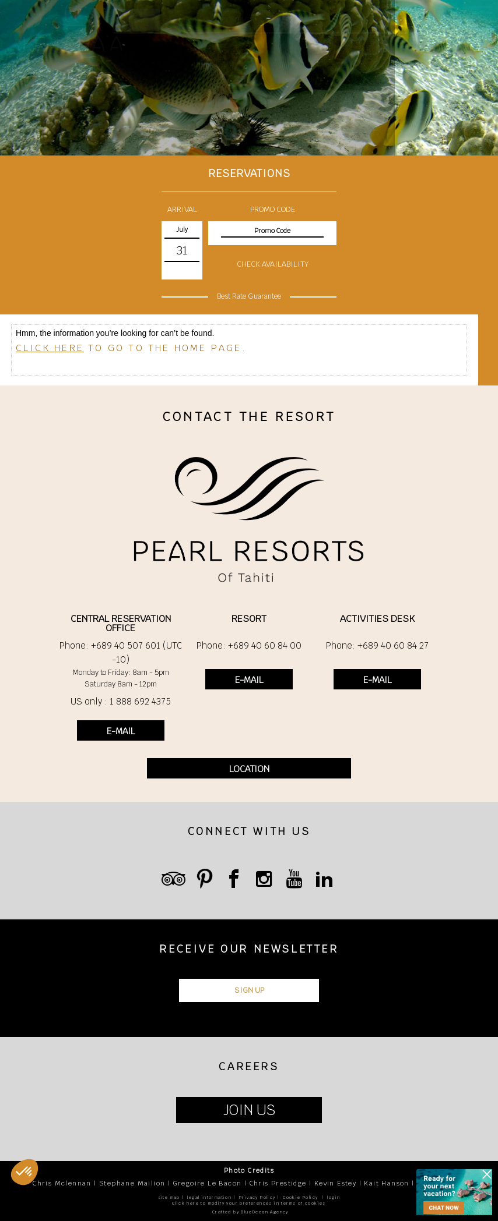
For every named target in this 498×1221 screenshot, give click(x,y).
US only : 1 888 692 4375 (121, 701)
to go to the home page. (131, 348)
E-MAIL (121, 731)
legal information (209, 1197)
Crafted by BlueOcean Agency (250, 1212)
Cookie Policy (300, 1197)
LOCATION (249, 768)
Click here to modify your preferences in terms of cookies (249, 1203)
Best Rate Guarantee (249, 296)
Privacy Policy (257, 1197)
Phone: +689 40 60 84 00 (249, 645)
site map (169, 1197)
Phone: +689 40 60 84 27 (377, 645)
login (333, 1197)
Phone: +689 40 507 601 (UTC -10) (120, 652)
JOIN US (249, 1110)
